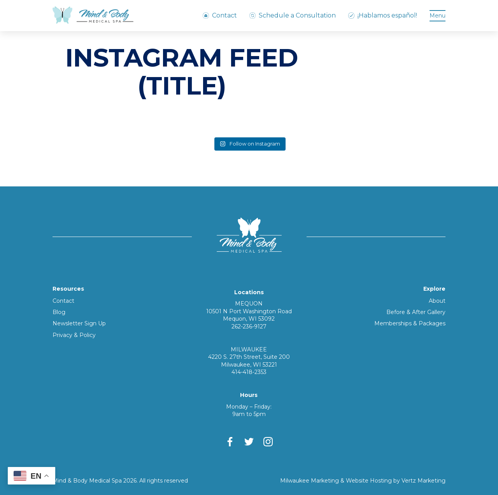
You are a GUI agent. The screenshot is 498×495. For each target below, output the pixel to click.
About (437, 300)
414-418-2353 (249, 372)
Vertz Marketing (423, 480)
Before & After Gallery (415, 312)
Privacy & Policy (74, 335)
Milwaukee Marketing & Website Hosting (336, 480)
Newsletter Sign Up (79, 323)
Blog (59, 312)
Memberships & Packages (409, 323)
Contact (63, 300)
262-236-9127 (249, 326)
